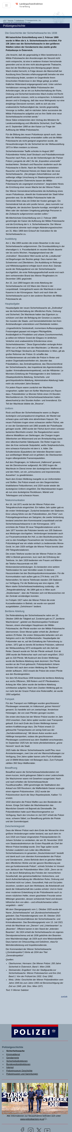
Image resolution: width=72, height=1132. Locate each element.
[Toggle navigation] (6, 5)
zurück (64, 996)
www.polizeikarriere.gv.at (32, 1119)
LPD (4, 20)
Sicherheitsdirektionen (17, 1061)
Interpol (10, 1067)
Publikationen (20, 20)
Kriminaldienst (13, 1054)
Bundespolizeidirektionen (18, 1064)
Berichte (10, 20)
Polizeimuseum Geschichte (19, 1070)
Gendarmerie (12, 1057)
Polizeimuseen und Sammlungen (22, 1074)
